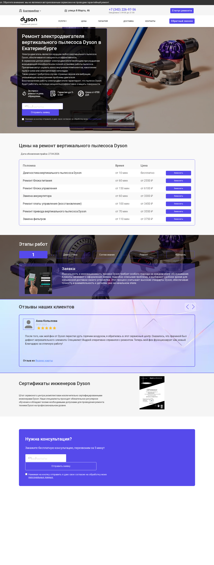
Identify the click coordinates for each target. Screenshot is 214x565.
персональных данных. (40, 480)
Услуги (61, 21)
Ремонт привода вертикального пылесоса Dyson (56, 225)
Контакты (150, 21)
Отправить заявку (78, 106)
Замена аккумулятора (38, 203)
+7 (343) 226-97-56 (122, 9)
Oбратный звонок (182, 21)
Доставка (128, 21)
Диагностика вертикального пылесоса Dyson (53, 170)
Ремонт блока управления (41, 192)
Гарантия (103, 21)
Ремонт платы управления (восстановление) (53, 214)
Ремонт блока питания (39, 181)
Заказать (177, 170)
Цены (83, 21)
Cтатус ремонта (182, 10)
